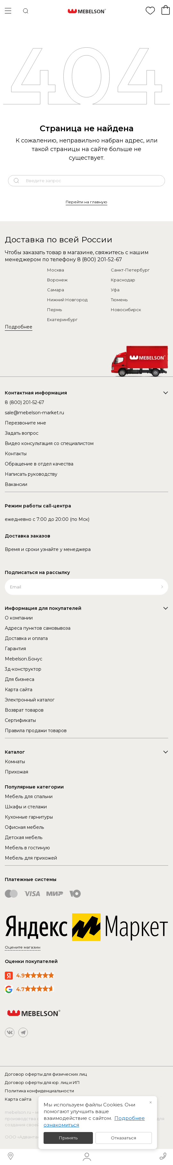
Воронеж (57, 279)
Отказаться (123, 1137)
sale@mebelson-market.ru (34, 413)
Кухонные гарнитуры (29, 817)
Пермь (54, 309)
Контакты (16, 454)
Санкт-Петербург (130, 269)
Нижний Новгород (67, 299)
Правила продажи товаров (36, 730)
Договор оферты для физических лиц (46, 1074)
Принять (68, 1137)
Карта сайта (18, 689)
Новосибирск (126, 309)
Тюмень (119, 299)
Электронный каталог (29, 700)
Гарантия (15, 648)
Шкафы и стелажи (26, 807)
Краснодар (123, 279)
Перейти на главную (86, 201)
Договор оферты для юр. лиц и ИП (42, 1082)
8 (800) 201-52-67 (99, 259)
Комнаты (15, 762)
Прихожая (16, 772)
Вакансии (16, 484)
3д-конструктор (23, 669)
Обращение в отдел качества (39, 464)
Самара (55, 289)
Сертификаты (20, 720)
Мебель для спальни (29, 796)
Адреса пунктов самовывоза (37, 628)
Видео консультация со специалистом (49, 443)
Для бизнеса (19, 679)
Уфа (115, 289)
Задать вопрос (21, 433)
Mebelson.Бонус (23, 659)
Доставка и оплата (26, 638)
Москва (55, 269)
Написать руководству (31, 474)
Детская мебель (23, 837)
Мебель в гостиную (27, 848)
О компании (19, 618)
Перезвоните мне (25, 423)
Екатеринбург (62, 319)
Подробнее (18, 327)
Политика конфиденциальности (39, 1090)
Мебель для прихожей (31, 858)
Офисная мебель (24, 827)
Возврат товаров (24, 710)
